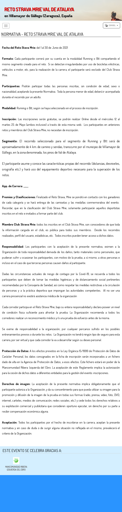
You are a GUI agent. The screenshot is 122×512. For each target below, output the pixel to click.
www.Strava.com (33, 188)
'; (61, 10)
